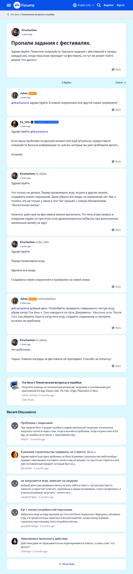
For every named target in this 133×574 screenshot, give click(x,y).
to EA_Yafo (42, 242)
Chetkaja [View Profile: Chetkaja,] (26, 551)
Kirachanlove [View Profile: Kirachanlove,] (29, 30)
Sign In (121, 5)
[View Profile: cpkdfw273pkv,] (14, 483)
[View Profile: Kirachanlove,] (15, 32)
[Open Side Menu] (9, 5)
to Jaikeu (41, 173)
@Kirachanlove (20, 103)
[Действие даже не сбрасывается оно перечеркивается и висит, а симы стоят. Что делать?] (71, 545)
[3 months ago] (37, 439)
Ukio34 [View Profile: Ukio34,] (24, 439)
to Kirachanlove (46, 298)
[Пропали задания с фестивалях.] (28, 97)
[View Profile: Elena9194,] (14, 454)
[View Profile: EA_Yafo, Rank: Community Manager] (14, 124)
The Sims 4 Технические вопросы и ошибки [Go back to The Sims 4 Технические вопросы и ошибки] (31, 14)
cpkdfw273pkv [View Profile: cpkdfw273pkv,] (29, 497)
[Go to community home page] (24, 5)
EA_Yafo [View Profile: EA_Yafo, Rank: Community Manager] (25, 122)
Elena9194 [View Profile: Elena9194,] (26, 468)
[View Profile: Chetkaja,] (14, 541)
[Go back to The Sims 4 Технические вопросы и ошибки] (72, 383)
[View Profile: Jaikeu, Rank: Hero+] (14, 95)
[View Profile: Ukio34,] (14, 425)
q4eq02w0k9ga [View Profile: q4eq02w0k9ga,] (29, 526)
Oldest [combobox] (121, 82)
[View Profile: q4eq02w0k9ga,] (14, 512)
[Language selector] (83, 5)
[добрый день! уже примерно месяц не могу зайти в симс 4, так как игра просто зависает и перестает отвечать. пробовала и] (71, 489)
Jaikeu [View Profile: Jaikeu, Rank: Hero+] (24, 93)
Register (109, 5)
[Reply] (116, 69)
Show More (66, 564)
